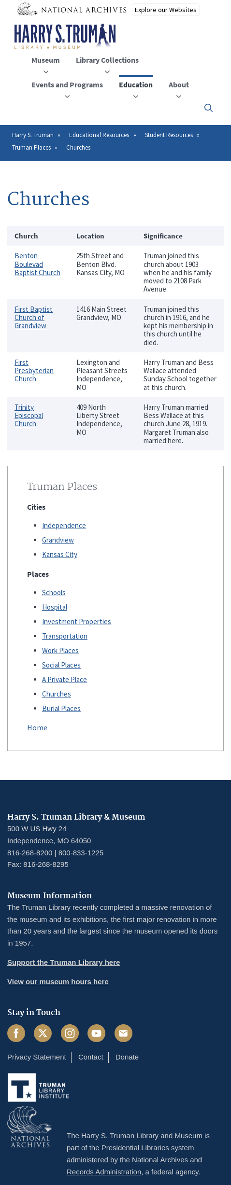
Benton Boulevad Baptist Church (37, 264)
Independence (64, 525)
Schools (54, 592)
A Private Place (64, 679)
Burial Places (61, 708)
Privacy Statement (36, 1057)
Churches (56, 693)
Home (37, 727)
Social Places (61, 664)
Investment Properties (76, 621)
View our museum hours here (58, 981)
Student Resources (169, 135)
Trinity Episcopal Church (28, 416)
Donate (127, 1057)
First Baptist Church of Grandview (33, 318)
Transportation (64, 636)
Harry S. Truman (33, 135)
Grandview (58, 539)
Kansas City (59, 554)
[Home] (65, 37)
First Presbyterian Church (34, 371)
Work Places (60, 650)
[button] (208, 108)
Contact (90, 1057)
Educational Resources (99, 135)
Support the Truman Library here (63, 962)
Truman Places (31, 147)
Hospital (54, 607)
